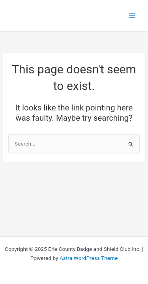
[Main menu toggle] (132, 15)
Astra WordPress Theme (89, 258)
